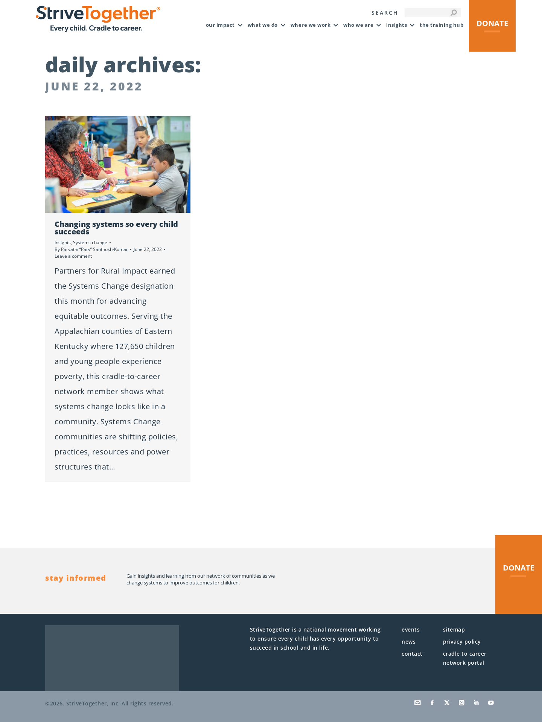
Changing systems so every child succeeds (116, 228)
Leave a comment (73, 256)
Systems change (90, 242)
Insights (63, 242)
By (91, 249)
